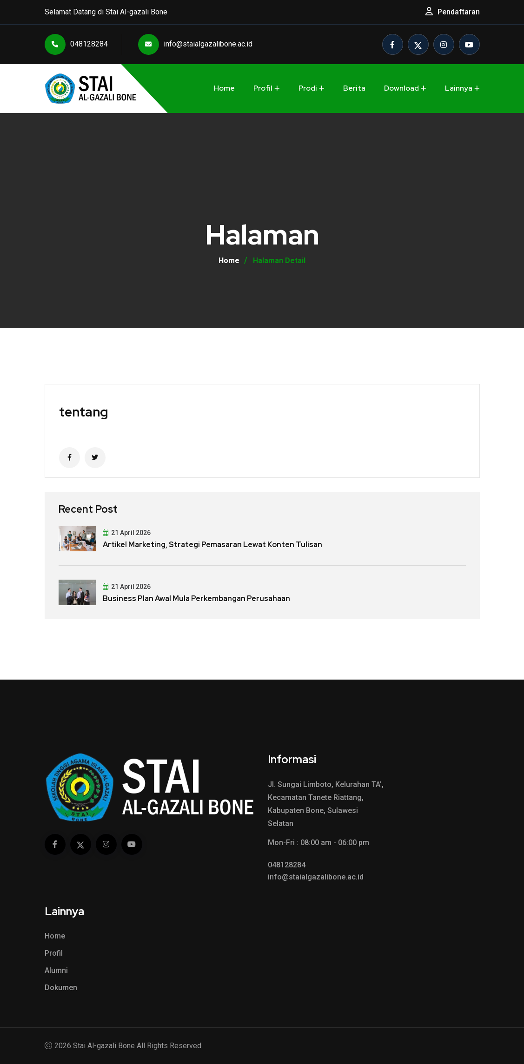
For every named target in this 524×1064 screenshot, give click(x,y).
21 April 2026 (127, 532)
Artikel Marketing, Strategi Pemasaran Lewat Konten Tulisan (212, 544)
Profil (262, 88)
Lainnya (458, 88)
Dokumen (61, 987)
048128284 (76, 44)
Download (401, 88)
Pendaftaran (459, 11)
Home (224, 88)
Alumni (56, 970)
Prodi (307, 88)
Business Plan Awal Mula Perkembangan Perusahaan (196, 598)
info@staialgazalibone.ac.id (195, 44)
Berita (354, 88)
